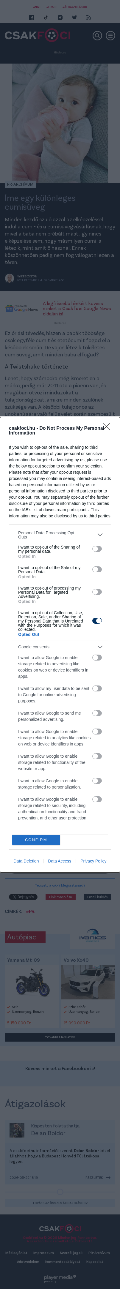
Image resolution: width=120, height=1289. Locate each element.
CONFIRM (36, 840)
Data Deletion (26, 861)
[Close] (108, 428)
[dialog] (60, 644)
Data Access (59, 861)
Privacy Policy (93, 861)
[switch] (97, 549)
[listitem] (60, 535)
